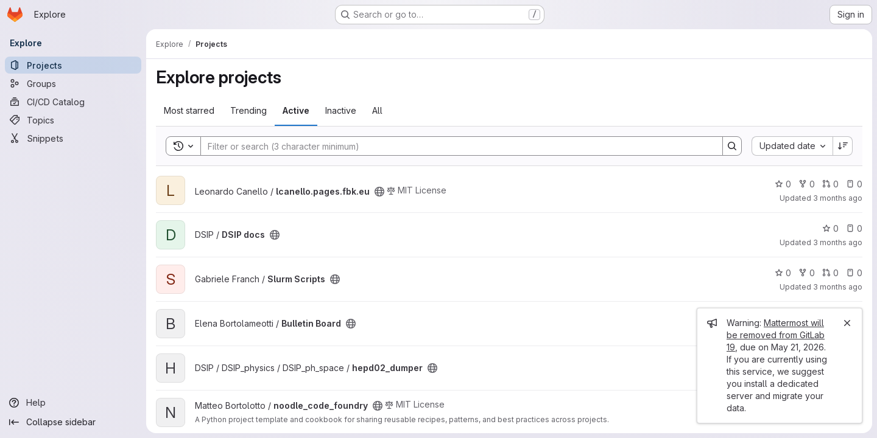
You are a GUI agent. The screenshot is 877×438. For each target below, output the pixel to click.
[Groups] (73, 83)
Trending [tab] (248, 110)
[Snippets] (73, 138)
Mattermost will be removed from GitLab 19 (776, 335)
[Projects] (73, 65)
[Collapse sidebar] (73, 422)
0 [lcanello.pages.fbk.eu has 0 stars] (783, 184)
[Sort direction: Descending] (843, 146)
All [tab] (377, 110)
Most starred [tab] (189, 110)
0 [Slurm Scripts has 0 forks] (806, 273)
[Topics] (73, 119)
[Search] (455, 146)
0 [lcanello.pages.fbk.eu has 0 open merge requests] (830, 184)
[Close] (847, 323)
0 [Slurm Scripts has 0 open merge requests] (830, 273)
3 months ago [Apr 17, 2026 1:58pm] (837, 198)
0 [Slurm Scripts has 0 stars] (783, 273)
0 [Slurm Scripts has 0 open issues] (854, 273)
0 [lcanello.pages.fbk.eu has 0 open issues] (854, 184)
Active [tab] (296, 110)
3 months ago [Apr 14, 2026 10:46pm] (837, 286)
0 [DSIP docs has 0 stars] (830, 228)
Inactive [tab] (340, 110)
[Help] (73, 402)
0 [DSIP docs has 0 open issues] (854, 228)
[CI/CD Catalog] (73, 101)
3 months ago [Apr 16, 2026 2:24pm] (837, 242)
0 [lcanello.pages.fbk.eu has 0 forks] (806, 184)
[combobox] (792, 146)
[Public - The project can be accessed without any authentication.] (379, 191)
